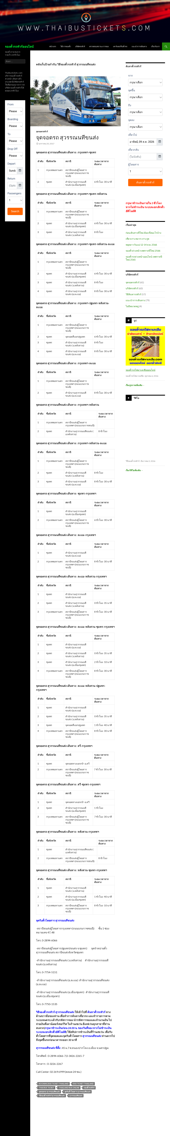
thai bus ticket (46, 1088)
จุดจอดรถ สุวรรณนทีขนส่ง (67, 137)
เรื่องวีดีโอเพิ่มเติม (134, 470)
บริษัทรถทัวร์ (80, 46)
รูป (135, 320)
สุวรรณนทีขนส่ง (75, 1096)
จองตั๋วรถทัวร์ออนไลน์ (19, 46)
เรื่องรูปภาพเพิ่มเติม (135, 385)
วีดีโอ (136, 398)
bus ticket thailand (83, 1084)
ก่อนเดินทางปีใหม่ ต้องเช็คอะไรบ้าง (143, 232)
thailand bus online (69, 1088)
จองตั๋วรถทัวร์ (89, 1088)
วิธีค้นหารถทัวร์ (133, 294)
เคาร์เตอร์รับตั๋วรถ (120, 46)
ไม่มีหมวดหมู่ (132, 306)
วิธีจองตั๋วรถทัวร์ (132, 461)
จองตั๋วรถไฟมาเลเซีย (135, 376)
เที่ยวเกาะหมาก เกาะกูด (137, 238)
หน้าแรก (52, 46)
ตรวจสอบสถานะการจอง (99, 46)
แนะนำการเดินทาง (139, 46)
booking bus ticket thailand (54, 1084)
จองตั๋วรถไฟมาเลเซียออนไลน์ (140, 370)
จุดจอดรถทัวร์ (42, 131)
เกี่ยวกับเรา (155, 46)
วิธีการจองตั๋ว (65, 46)
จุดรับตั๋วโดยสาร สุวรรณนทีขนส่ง (77, 1092)
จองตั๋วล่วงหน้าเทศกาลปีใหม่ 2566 (143, 250)
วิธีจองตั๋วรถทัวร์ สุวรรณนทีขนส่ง (52, 1096)
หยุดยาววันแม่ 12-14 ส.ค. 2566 (141, 244)
